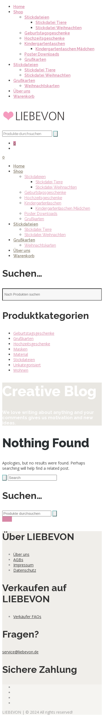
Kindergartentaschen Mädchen (64, 49)
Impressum (23, 565)
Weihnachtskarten (41, 86)
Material (20, 354)
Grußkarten (35, 59)
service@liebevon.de (20, 651)
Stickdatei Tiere (51, 22)
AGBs (18, 559)
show (7, 519)
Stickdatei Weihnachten (58, 28)
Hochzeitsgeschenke (44, 38)
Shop (18, 12)
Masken (20, 349)
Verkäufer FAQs (27, 616)
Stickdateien (36, 17)
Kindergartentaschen (44, 43)
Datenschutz (24, 570)
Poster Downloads (41, 54)
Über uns (21, 91)
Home (19, 6)
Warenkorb (23, 96)
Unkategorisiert (27, 365)
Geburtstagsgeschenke (47, 33)
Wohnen (20, 370)
